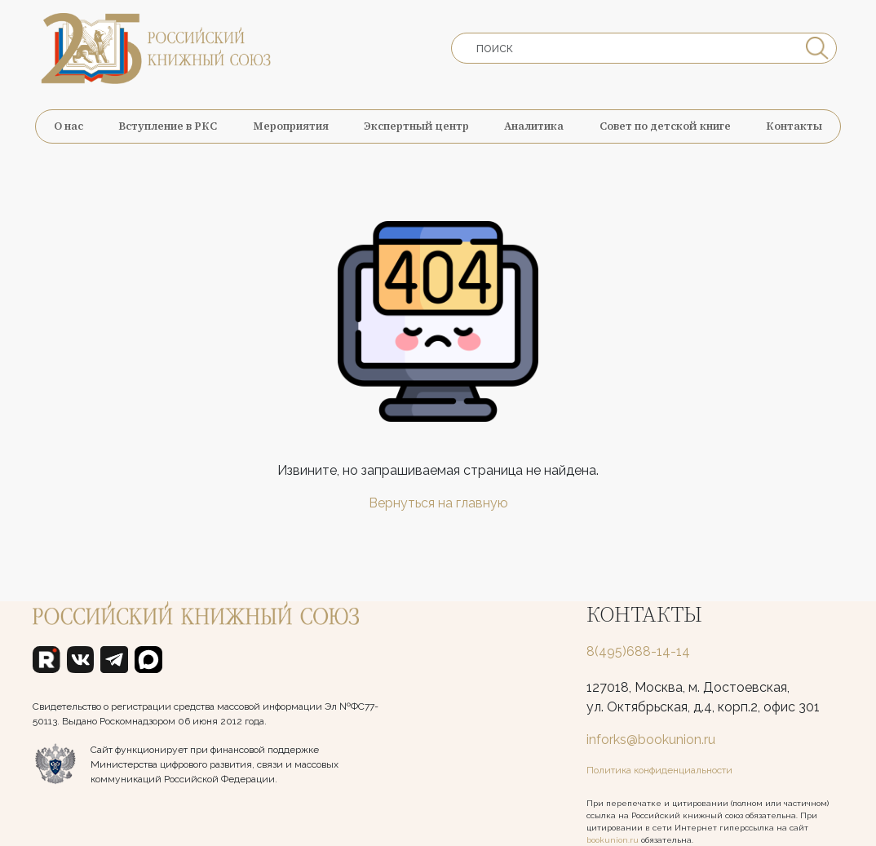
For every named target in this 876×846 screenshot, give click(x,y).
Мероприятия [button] (291, 126)
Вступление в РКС (167, 126)
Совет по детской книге (665, 126)
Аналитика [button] (534, 126)
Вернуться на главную (438, 503)
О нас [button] (68, 126)
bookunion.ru (612, 839)
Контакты (794, 126)
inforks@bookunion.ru (650, 739)
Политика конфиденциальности (659, 770)
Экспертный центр (416, 126)
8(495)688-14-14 (638, 651)
